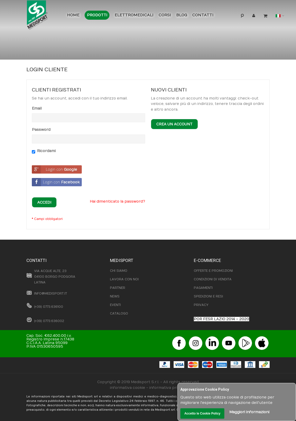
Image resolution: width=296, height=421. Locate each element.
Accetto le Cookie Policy (202, 413)
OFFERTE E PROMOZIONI (213, 271)
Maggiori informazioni (249, 412)
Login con (54, 169)
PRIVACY (201, 305)
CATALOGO (119, 313)
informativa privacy (167, 388)
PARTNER (117, 288)
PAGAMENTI (203, 288)
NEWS (115, 296)
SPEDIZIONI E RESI (208, 296)
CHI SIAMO (118, 271)
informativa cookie (127, 388)
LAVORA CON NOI (124, 279)
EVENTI (115, 305)
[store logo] (43, 16)
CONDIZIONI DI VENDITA (213, 279)
